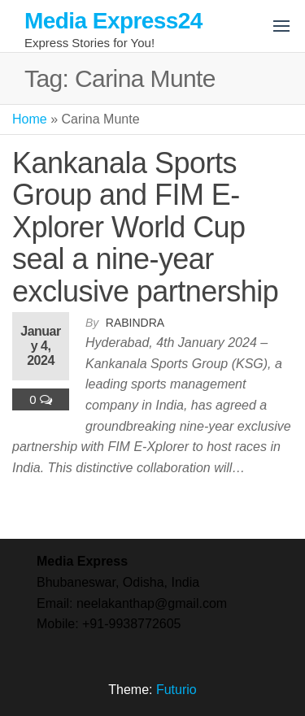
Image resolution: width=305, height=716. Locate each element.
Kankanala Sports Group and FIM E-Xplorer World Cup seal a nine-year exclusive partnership (145, 227)
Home (29, 119)
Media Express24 (113, 20)
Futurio (176, 689)
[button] (281, 26)
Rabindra (135, 322)
